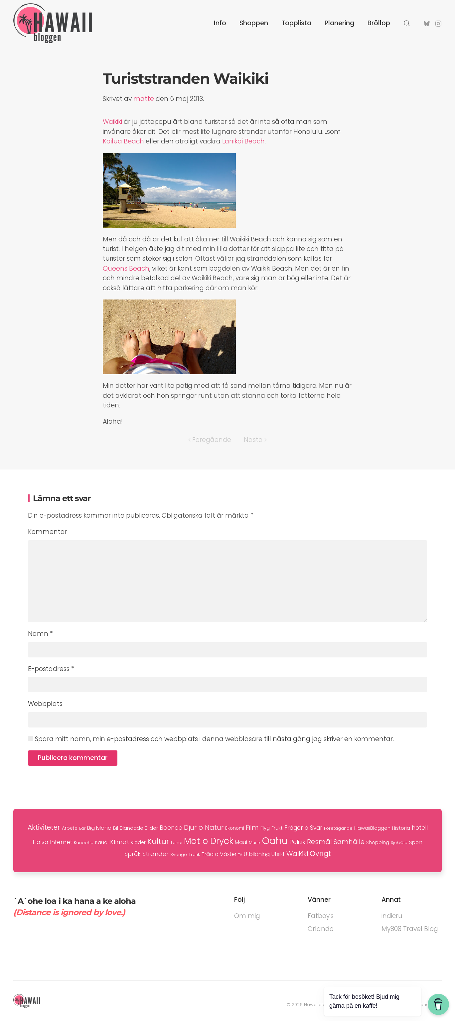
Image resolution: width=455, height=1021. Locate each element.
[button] (406, 23)
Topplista (296, 23)
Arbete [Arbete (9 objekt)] (69, 828)
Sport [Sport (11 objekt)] (415, 842)
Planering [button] (339, 23)
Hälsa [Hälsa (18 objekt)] (40, 842)
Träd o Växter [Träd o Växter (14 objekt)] (219, 854)
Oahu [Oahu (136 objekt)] (275, 840)
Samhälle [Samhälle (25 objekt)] (349, 841)
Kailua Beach (123, 141)
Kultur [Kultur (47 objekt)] (158, 841)
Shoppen (253, 23)
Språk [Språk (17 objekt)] (132, 854)
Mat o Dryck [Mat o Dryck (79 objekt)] (208, 841)
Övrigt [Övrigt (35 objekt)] (320, 853)
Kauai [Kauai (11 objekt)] (101, 842)
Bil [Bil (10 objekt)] (115, 828)
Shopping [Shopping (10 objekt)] (377, 842)
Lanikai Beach (243, 141)
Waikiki (112, 121)
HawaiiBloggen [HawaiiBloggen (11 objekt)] (372, 827)
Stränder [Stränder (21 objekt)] (155, 854)
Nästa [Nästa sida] (255, 439)
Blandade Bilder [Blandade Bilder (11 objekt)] (139, 827)
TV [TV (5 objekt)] (240, 854)
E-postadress (51, 668)
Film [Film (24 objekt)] (252, 827)
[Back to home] (52, 23)
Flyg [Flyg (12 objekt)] (265, 827)
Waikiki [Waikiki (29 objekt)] (297, 853)
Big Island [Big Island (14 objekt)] (99, 828)
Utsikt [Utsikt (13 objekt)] (278, 854)
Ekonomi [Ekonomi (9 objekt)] (234, 828)
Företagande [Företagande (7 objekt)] (338, 828)
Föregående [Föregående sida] (209, 439)
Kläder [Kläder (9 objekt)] (138, 842)
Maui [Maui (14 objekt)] (241, 842)
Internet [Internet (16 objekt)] (61, 842)
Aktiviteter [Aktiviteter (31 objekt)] (44, 827)
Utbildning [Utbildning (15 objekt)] (257, 854)
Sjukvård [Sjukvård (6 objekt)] (399, 842)
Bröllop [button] (379, 23)
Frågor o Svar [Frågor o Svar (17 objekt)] (303, 828)
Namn (40, 633)
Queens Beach (126, 268)
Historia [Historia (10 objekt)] (401, 828)
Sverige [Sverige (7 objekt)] (178, 854)
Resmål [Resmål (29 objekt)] (319, 841)
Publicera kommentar (72, 757)
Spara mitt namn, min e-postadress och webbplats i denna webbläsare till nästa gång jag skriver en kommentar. (211, 738)
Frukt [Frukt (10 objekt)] (277, 828)
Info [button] (220, 23)
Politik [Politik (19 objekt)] (297, 842)
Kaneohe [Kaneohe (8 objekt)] (83, 842)
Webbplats (45, 703)
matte (143, 98)
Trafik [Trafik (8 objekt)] (194, 854)
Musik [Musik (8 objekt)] (254, 842)
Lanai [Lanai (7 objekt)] (176, 842)
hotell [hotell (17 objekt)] (420, 828)
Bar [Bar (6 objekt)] (82, 828)
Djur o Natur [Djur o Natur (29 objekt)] (204, 827)
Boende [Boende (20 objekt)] (171, 827)
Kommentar (47, 531)
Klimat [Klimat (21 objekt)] (119, 842)
